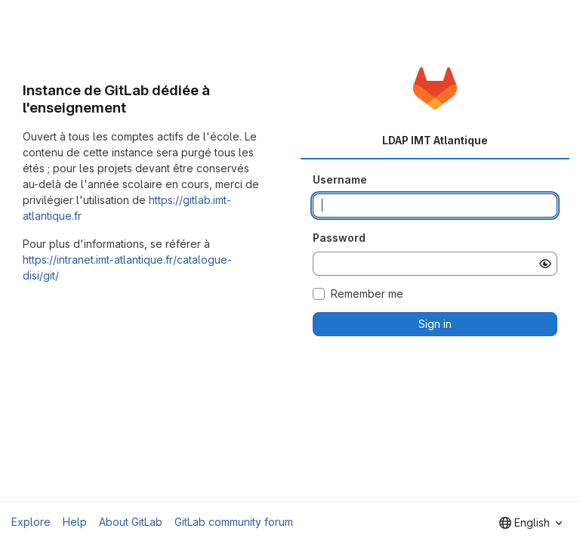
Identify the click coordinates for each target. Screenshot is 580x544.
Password (339, 237)
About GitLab (130, 521)
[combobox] (530, 523)
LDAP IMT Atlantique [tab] (435, 140)
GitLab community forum (233, 521)
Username (340, 179)
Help (75, 521)
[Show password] (545, 264)
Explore (31, 521)
